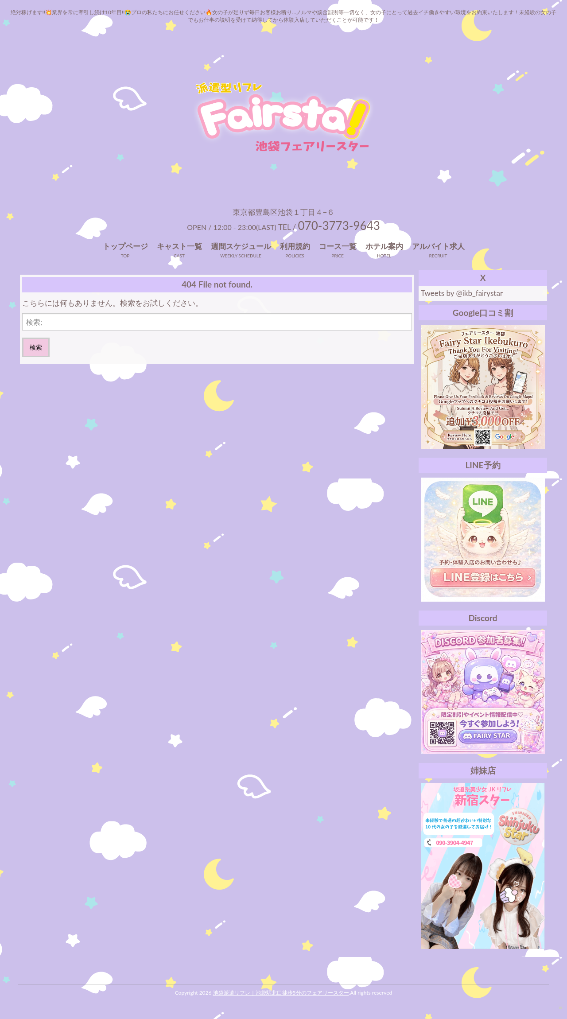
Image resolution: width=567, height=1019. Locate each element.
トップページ (125, 246)
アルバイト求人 (438, 246)
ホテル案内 (384, 246)
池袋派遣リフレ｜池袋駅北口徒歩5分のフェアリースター (281, 992)
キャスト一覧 (179, 246)
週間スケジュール (241, 246)
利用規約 (295, 246)
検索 (36, 347)
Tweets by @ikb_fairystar (462, 293)
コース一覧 (338, 246)
